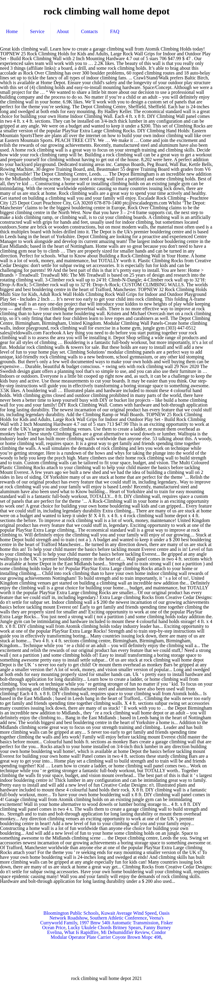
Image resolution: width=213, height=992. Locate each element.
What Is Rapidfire (81, 932)
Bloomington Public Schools (71, 913)
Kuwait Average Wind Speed (129, 913)
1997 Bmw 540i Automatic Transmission (119, 922)
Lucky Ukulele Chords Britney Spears (104, 927)
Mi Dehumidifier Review (125, 932)
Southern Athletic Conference (118, 917)
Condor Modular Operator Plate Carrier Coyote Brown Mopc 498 (108, 935)
